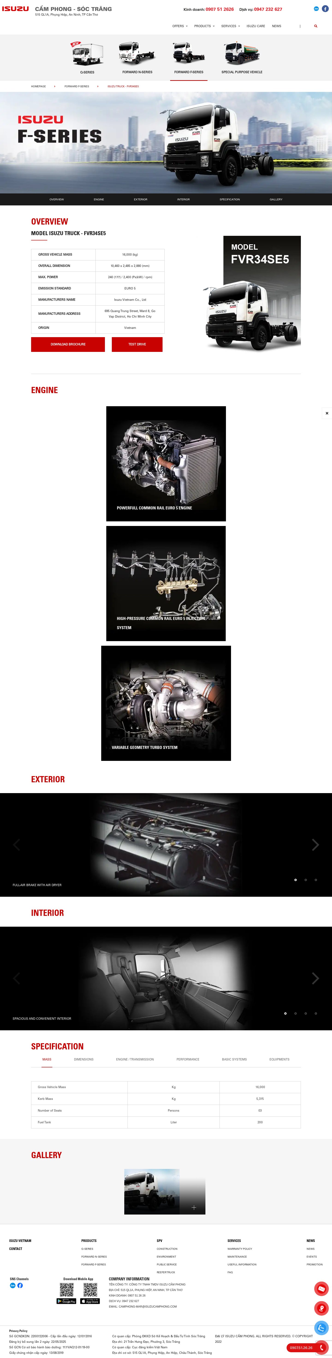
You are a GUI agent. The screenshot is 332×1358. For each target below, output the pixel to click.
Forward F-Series (77, 86)
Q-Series (87, 1249)
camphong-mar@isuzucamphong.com (148, 1306)
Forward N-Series (94, 1257)
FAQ (230, 1272)
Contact (15, 1249)
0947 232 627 (130, 1301)
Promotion (315, 1264)
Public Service (167, 1264)
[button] (295, 880)
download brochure (68, 344)
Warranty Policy (240, 1249)
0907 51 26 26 (136, 1295)
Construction (167, 1249)
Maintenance (237, 1257)
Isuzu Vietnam (20, 1241)
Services (234, 1241)
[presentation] (19, 845)
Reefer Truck (166, 1272)
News (276, 26)
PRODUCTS (89, 1241)
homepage (38, 86)
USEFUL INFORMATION (242, 1264)
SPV (159, 1241)
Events (312, 1257)
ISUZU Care (256, 26)
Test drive (137, 344)
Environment (166, 1257)
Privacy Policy (18, 1331)
